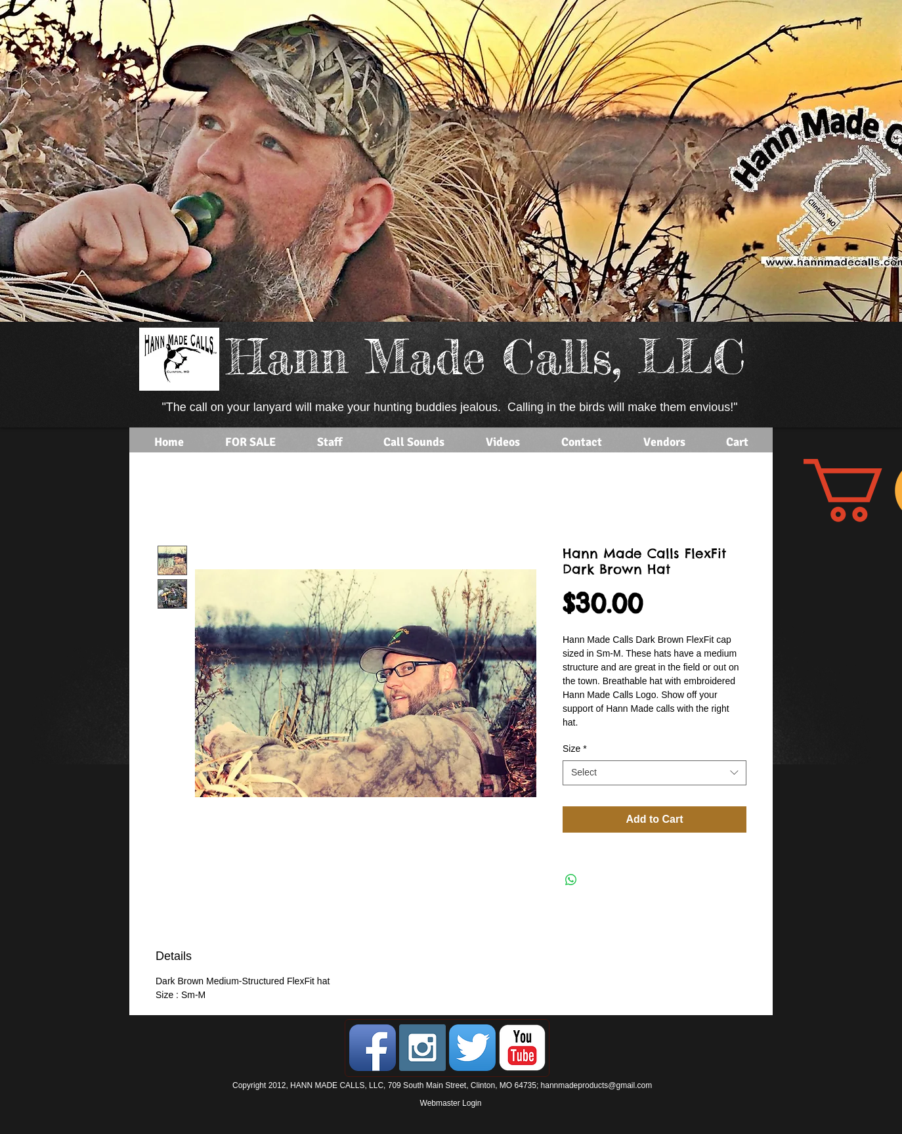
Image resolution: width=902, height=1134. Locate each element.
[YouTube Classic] (522, 1047)
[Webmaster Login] (451, 1103)
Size (575, 748)
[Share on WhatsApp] (571, 880)
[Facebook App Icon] (372, 1047)
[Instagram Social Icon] (422, 1047)
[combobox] (654, 772)
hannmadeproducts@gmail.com (597, 1085)
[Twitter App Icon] (472, 1047)
